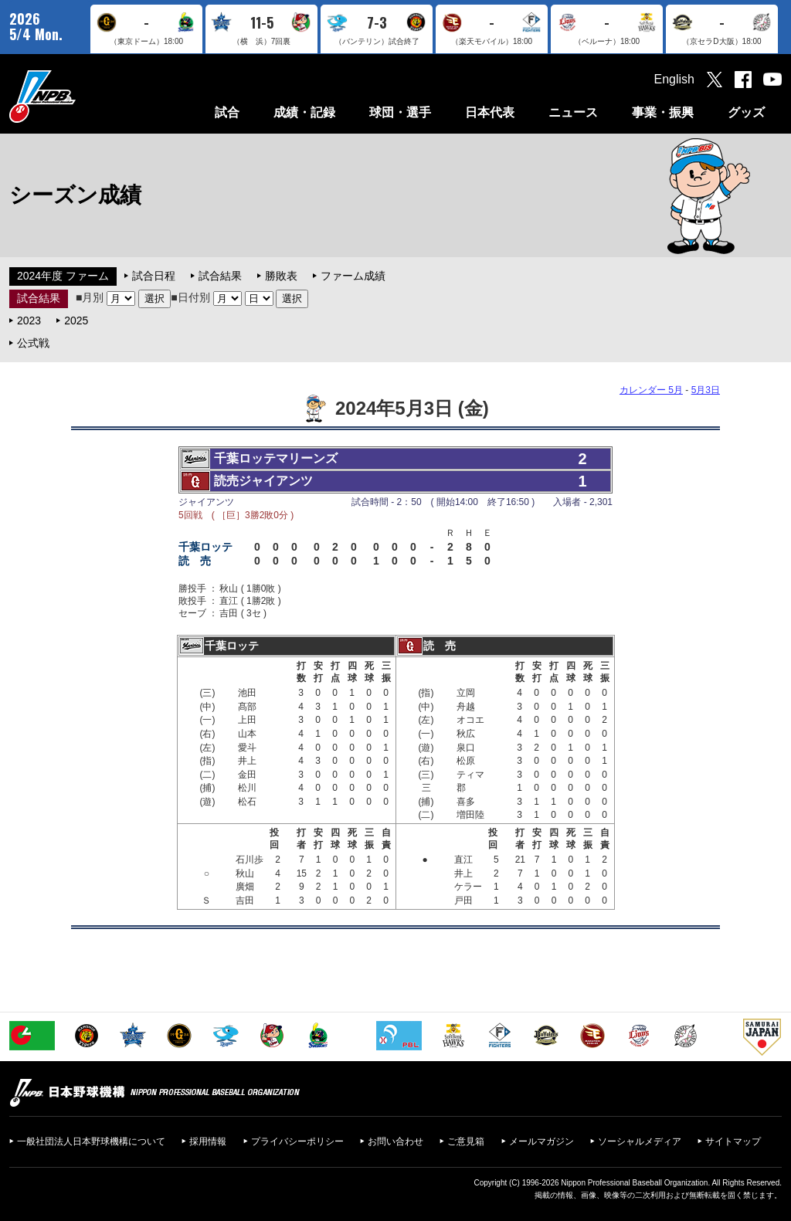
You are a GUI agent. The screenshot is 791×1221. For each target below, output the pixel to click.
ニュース (573, 112)
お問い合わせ (395, 1141)
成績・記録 (304, 112)
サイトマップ (733, 1141)
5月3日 (705, 390)
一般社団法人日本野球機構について (91, 1141)
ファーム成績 (353, 276)
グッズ (746, 112)
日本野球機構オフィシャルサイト (81, 96)
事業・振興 (663, 112)
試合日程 (153, 276)
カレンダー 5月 (651, 390)
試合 (227, 112)
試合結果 (220, 276)
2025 (76, 320)
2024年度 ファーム (63, 276)
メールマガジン (541, 1141)
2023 (29, 320)
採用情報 (207, 1141)
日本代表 (489, 112)
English (674, 79)
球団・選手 (400, 112)
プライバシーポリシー (297, 1141)
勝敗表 (281, 276)
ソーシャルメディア (639, 1141)
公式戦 (33, 343)
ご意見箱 (465, 1141)
